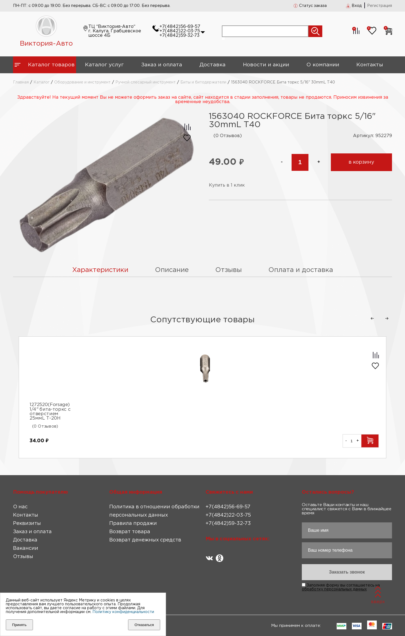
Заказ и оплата (161, 64)
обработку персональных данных (334, 589)
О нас (20, 507)
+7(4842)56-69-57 (179, 27)
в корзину (361, 162)
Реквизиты (27, 523)
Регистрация (379, 5)
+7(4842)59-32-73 (179, 35)
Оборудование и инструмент (82, 82)
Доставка (212, 64)
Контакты (369, 64)
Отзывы (23, 556)
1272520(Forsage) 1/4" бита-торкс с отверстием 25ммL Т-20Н (50, 411)
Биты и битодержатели (203, 82)
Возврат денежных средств (145, 540)
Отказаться (144, 625)
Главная (21, 82)
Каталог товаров (51, 64)
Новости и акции (266, 64)
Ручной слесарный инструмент (145, 82)
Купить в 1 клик (227, 185)
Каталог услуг (104, 64)
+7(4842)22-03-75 (179, 31)
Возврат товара (129, 532)
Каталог (41, 82)
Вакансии (25, 548)
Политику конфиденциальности (123, 612)
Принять (19, 625)
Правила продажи (133, 523)
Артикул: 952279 (372, 136)
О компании (323, 64)
